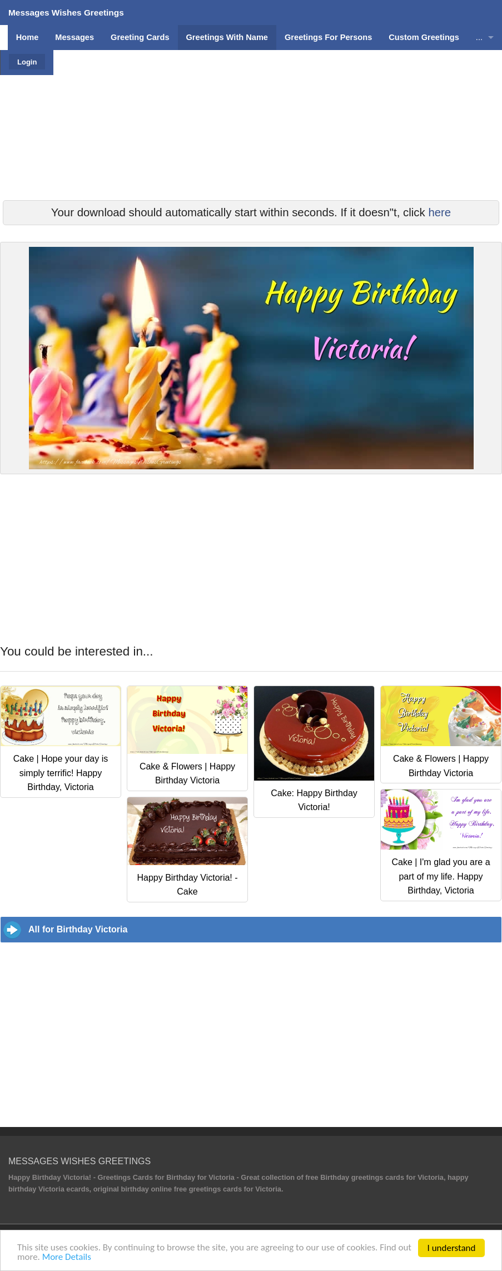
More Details (81, 1257)
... (479, 37)
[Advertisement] (251, 153)
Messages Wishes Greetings (66, 12)
